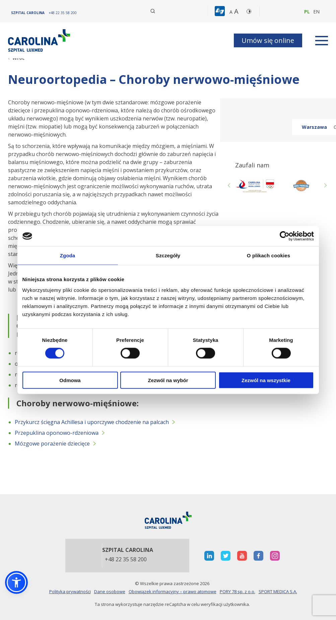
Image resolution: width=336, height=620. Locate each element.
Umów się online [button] (268, 40)
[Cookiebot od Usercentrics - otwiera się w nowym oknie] (284, 236)
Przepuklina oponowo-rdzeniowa (56, 432)
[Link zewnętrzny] (300, 185)
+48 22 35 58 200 (126, 560)
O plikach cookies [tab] (268, 255)
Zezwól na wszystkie (266, 380)
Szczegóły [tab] (168, 255)
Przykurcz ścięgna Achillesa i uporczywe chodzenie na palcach (92, 422)
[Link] (40, 40)
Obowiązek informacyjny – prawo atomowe (172, 591)
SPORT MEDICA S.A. (278, 591)
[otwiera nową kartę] (254, 185)
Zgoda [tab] (67, 255)
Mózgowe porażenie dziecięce (52, 443)
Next (324, 185)
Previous (230, 185)
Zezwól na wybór (168, 380)
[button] (220, 11)
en (316, 11)
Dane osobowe (109, 591)
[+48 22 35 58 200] (63, 12)
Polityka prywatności (70, 591)
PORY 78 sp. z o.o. (237, 591)
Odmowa (69, 380)
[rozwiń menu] (321, 40)
